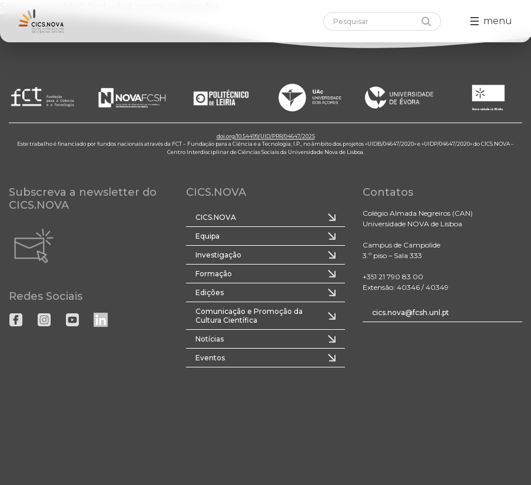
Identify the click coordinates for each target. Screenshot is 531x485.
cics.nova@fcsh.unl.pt (410, 312)
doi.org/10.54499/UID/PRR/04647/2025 (266, 136)
